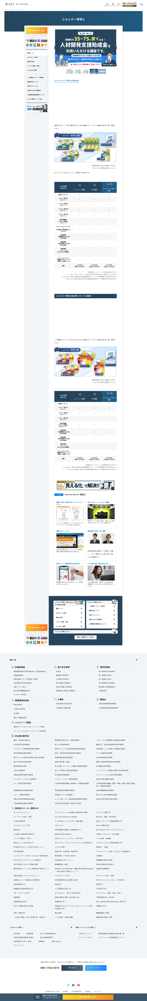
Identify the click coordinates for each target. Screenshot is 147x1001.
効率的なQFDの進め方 (63, 834)
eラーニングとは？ (86, 938)
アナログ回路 (60, 847)
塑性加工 (99, 884)
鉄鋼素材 (17, 897)
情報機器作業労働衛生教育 (23, 790)
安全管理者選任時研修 (104, 758)
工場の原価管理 (19, 821)
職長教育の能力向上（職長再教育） (68, 740)
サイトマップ (18, 945)
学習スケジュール (32, 86)
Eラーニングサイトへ (95, 968)
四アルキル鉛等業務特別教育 (106, 795)
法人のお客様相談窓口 (48, 934)
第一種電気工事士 (105, 675)
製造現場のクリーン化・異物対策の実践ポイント (31, 869)
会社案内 (17, 934)
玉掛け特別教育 (19, 770)
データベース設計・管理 (105, 876)
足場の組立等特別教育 (22, 745)
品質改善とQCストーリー (64, 860)
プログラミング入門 (62, 876)
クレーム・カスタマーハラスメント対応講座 (30, 731)
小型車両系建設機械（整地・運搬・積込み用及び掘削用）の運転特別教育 (115, 785)
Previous (55, 48)
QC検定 (16, 713)
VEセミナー (59, 826)
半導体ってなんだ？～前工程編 (107, 834)
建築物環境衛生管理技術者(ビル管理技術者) (30, 672)
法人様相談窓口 (129, 6)
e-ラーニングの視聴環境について (111, 938)
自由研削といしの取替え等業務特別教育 (110, 749)
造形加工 (58, 884)
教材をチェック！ (109, 65)
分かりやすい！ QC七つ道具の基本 (68, 893)
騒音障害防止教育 (20, 766)
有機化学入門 (101, 906)
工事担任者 (103, 691)
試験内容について (32, 82)
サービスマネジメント (22, 813)
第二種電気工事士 (105, 679)
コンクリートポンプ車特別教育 (66, 779)
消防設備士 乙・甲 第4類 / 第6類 (26, 679)
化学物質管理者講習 (62, 775)
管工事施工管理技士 (63, 683)
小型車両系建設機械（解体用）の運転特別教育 (72, 784)
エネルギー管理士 (20, 695)
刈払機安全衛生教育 (103, 766)
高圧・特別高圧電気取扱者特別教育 (68, 753)
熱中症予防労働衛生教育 (105, 779)
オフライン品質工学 (103, 813)
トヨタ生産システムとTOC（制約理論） (69, 821)
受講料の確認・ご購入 (37, 31)
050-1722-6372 (129, 4)
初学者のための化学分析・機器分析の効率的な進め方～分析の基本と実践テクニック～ (74, 870)
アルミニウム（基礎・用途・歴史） (109, 893)
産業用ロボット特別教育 (64, 795)
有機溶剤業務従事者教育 (64, 758)
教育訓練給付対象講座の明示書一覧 (111, 934)
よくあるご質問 (32, 70)
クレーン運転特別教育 (22, 795)
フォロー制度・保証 (33, 66)
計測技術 (99, 856)
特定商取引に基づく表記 (23, 941)
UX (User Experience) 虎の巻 (66, 817)
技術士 (58, 672)
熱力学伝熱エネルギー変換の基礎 (26, 864)
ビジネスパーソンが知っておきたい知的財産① (113, 851)
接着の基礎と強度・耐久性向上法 (67, 897)
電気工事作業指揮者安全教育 (24, 799)
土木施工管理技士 (62, 679)
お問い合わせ (56, 941)
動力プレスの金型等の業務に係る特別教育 (29, 758)
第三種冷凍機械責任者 (22, 691)
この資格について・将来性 (35, 78)
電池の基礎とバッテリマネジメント (27, 876)
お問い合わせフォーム (51, 997)
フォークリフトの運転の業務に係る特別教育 (112, 770)
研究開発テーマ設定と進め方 (65, 856)
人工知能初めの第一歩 (63, 889)
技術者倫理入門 (19, 884)
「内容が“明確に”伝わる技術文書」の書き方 (30, 917)
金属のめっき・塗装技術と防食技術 (27, 880)
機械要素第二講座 (102, 913)
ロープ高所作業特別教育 (23, 784)
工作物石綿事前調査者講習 (108, 708)
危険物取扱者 (18, 675)
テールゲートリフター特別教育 (25, 779)
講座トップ (30, 53)
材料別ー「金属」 (102, 847)
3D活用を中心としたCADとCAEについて (29, 847)
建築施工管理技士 (62, 675)
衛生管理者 (18, 705)
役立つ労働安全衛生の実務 (23, 906)
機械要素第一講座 (61, 864)
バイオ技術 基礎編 (103, 839)
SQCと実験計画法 (103, 826)
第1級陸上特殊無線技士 (107, 687)
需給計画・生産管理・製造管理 (66, 851)
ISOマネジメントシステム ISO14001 (110, 880)
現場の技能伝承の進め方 (105, 864)
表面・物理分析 (19, 913)
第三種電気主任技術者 (107, 672)
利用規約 (41, 941)
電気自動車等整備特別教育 (64, 790)
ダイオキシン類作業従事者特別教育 (27, 749)
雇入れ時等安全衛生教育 (23, 762)
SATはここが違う (32, 58)
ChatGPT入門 (101, 889)
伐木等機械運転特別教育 (105, 790)
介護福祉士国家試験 (63, 708)
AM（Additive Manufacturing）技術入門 (111, 902)
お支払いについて (85, 934)
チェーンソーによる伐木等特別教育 (109, 775)
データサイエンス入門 (22, 826)
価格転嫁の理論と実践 (104, 917)
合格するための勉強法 (34, 91)
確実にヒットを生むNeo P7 (24, 843)
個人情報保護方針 (46, 938)
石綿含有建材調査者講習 (108, 704)
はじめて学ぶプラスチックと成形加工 (27, 860)
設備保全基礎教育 (102, 869)
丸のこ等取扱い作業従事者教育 (66, 770)
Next (115, 48)
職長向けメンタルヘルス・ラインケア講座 (29, 727)
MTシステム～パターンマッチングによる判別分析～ (74, 843)
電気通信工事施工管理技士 (66, 691)
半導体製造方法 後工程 (105, 897)
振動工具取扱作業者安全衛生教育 (108, 762)
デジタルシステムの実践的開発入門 (109, 843)
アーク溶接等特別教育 (104, 753)
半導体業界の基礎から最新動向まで (68, 830)
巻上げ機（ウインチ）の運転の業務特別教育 (71, 766)
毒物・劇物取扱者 (20, 718)
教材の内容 (30, 62)
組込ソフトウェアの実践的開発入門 (109, 821)
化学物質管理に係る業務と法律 (66, 880)
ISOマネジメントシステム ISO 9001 (69, 839)
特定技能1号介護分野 (64, 704)
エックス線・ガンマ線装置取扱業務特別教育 (71, 799)
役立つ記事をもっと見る (85, 640)
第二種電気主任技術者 (107, 683)
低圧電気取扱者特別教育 (23, 753)
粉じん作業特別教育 (62, 745)
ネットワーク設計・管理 (23, 817)
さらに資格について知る (34, 99)
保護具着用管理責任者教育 (23, 775)
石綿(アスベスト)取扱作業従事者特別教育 (70, 749)
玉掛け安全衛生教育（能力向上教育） (68, 803)
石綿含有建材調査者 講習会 (24, 938)
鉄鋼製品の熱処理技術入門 (23, 889)
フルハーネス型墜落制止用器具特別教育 (110, 740)
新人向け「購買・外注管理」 (106, 817)
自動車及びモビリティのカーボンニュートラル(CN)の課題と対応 (74, 907)
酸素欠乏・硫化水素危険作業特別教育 (110, 745)
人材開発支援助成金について (36, 95)
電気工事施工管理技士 (64, 687)
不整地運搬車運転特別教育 (23, 803)
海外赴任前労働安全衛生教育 (106, 799)
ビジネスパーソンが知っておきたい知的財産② (31, 856)
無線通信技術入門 (20, 902)
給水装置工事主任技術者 (23, 683)
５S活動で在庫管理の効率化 (24, 834)
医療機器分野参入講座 (104, 860)
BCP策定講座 (19, 851)
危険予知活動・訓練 (62, 762)
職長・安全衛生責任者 (22, 740)
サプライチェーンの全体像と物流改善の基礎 (71, 813)
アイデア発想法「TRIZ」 (23, 839)
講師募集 (30, 934)
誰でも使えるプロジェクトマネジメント (110, 830)
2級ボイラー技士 (20, 687)
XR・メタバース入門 (21, 893)
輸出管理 (58, 913)
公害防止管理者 (19, 709)
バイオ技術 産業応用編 (64, 917)
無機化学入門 (60, 902)
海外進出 (17, 830)
